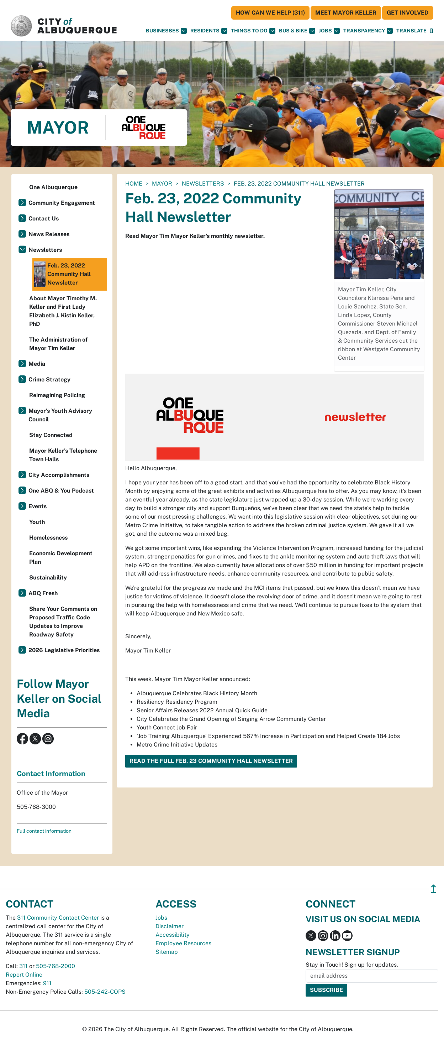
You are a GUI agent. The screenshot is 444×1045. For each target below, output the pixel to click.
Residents (208, 31)
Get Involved (408, 12)
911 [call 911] (47, 983)
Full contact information (44, 831)
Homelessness (48, 537)
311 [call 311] (23, 966)
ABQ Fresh (43, 593)
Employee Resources (183, 943)
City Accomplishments (58, 475)
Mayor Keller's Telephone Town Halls (63, 455)
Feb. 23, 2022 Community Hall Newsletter (62, 274)
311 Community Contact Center (58, 917)
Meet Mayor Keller (345, 12)
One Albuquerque (53, 187)
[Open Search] (431, 31)
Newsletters (203, 183)
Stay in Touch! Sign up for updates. (352, 964)
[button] (411, 30)
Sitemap (166, 951)
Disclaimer (169, 926)
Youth (37, 522)
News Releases (48, 234)
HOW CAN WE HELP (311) (270, 12)
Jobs (329, 31)
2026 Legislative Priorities (64, 650)
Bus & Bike (297, 31)
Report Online (24, 974)
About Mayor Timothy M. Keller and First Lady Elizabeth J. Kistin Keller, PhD (63, 311)
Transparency (368, 31)
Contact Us (43, 218)
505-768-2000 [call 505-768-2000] (55, 966)
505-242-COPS (105, 991)
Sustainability (48, 577)
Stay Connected (51, 435)
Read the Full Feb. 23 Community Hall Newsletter (211, 761)
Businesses (166, 31)
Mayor (162, 183)
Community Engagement (61, 202)
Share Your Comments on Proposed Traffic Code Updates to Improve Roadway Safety (63, 621)
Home (133, 183)
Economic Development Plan (60, 557)
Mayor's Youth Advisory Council (60, 415)
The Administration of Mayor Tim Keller (58, 344)
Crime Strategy (49, 379)
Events (37, 506)
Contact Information (51, 773)
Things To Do (253, 31)
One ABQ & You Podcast (61, 490)
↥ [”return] (433, 888)
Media (36, 363)
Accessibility (172, 934)
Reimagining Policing (57, 395)
